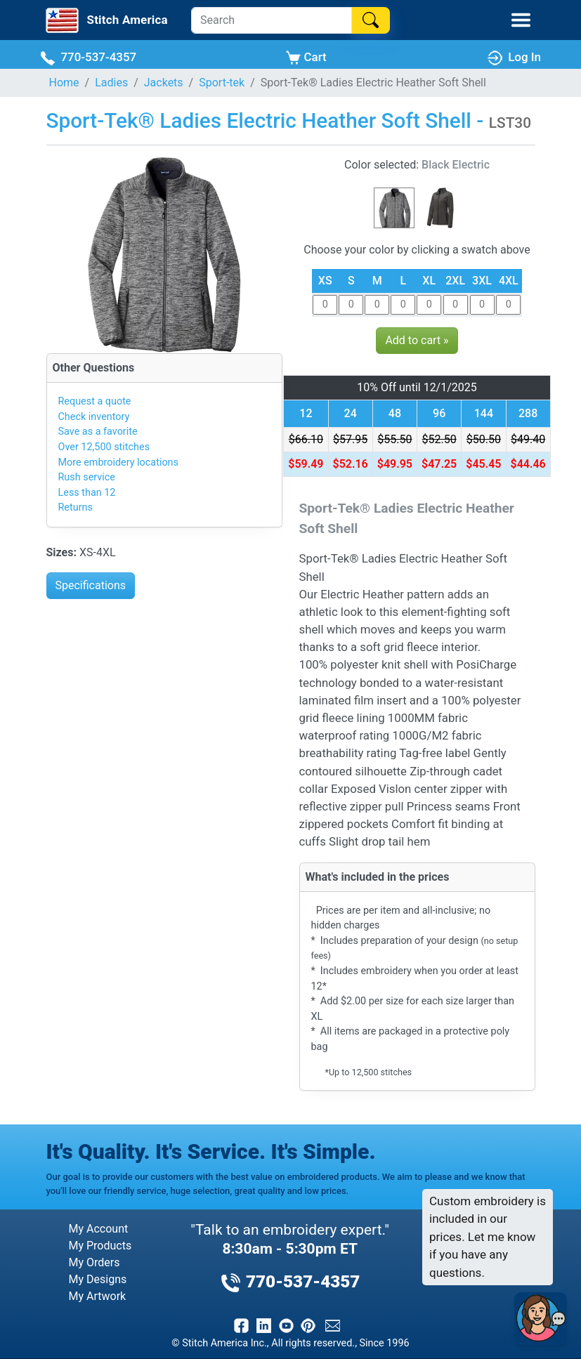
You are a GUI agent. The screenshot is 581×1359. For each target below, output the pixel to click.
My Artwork (97, 1296)
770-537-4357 (88, 57)
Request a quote (94, 401)
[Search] (271, 20)
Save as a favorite (98, 432)
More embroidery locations (118, 462)
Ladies (111, 82)
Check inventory (94, 417)
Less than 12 (87, 493)
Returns (75, 507)
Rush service (86, 477)
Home (64, 82)
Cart (306, 57)
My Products (100, 1245)
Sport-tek (221, 82)
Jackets (163, 82)
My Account (99, 1228)
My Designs (98, 1279)
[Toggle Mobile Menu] (521, 20)
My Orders (94, 1262)
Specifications (91, 585)
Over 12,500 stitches (104, 447)
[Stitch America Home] (105, 20)
